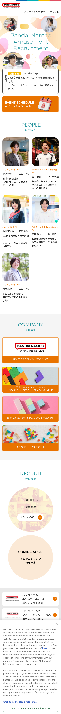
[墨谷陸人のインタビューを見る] (45, 221)
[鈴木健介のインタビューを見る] (45, 163)
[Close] (57, 626)
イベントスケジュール (23, 85)
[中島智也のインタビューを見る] (15, 163)
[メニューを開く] (56, 5)
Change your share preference (20, 704)
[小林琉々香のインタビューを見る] (15, 221)
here (44, 650)
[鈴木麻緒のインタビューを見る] (15, 277)
